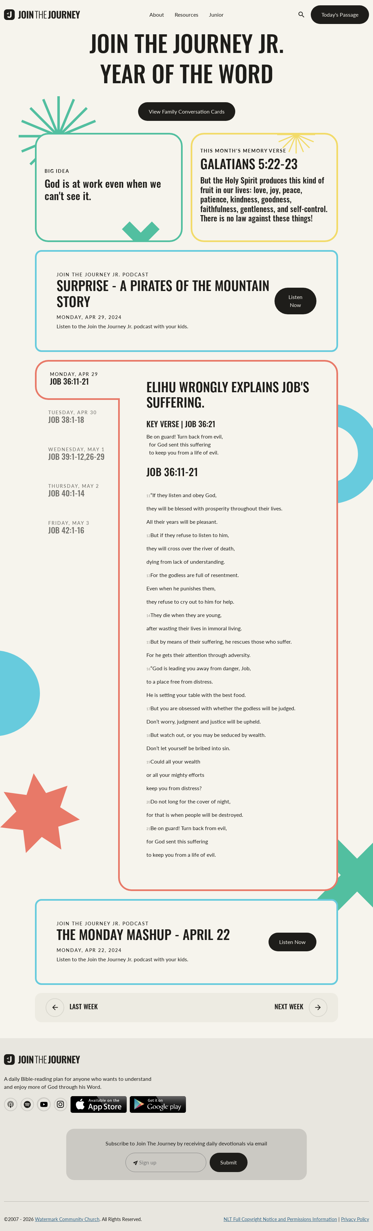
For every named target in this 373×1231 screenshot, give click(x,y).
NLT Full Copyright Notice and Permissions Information (280, 1219)
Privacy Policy (355, 1219)
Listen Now (295, 301)
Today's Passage (339, 14)
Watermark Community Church (67, 1219)
